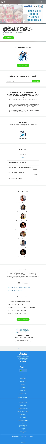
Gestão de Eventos (23, 405)
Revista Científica (23, 401)
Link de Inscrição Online (23, 413)
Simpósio (23, 384)
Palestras (23, 391)
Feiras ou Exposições (23, 394)
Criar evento (23, 422)
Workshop (23, 387)
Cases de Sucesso (23, 423)
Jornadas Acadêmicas (23, 388)
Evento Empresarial (23, 377)
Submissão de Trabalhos (23, 408)
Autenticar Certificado (23, 429)
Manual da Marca (23, 440)
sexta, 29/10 (23, 157)
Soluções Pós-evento (23, 407)
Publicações (23, 399)
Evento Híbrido (23, 381)
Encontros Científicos (23, 393)
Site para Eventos (23, 414)
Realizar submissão (23, 319)
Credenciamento (23, 417)
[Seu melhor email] (19, 81)
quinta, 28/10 (23, 154)
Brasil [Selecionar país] (23, 370)
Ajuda (23, 432)
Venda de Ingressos (23, 404)
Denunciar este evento (23, 348)
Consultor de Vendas (23, 426)
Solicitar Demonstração (23, 425)
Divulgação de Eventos (23, 402)
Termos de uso (23, 442)
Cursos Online (23, 390)
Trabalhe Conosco (23, 439)
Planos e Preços (23, 428)
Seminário (23, 385)
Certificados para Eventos (23, 415)
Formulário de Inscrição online (23, 411)
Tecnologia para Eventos (23, 410)
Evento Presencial (23, 378)
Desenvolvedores (23, 431)
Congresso (23, 383)
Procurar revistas (23, 65)
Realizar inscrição (9, 37)
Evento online (23, 380)
